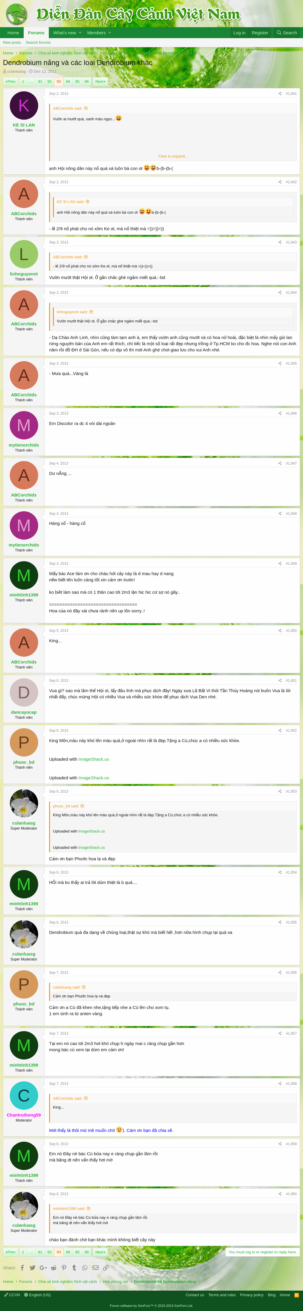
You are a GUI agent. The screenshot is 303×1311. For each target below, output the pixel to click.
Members (96, 32)
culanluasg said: (66, 987)
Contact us (195, 1295)
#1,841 (291, 94)
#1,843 (291, 242)
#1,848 (291, 514)
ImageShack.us (93, 759)
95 (77, 81)
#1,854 (291, 872)
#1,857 (291, 1033)
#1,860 (291, 1194)
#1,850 (291, 631)
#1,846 (291, 413)
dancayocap (24, 712)
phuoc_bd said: (66, 806)
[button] (80, 32)
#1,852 (291, 730)
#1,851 (291, 681)
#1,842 (291, 182)
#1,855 (291, 922)
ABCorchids (24, 213)
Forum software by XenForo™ (151, 1305)
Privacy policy (251, 1295)
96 (87, 81)
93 (59, 81)
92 (49, 81)
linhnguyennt (24, 273)
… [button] (31, 81)
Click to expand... (173, 156)
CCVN (12, 1295)
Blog (271, 1295)
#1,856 (291, 973)
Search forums (38, 42)
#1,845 (291, 363)
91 (40, 81)
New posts (12, 42)
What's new (64, 32)
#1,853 (291, 791)
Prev (11, 81)
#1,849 (291, 564)
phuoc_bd (24, 762)
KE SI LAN (24, 124)
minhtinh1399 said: (69, 1208)
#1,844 (291, 293)
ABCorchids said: (68, 108)
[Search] (286, 32)
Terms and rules (222, 1295)
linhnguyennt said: (72, 312)
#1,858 (291, 1084)
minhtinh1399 (23, 594)
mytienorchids (24, 444)
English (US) (37, 1295)
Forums (36, 32)
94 (68, 81)
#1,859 (291, 1144)
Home (13, 32)
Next (99, 81)
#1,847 (291, 463)
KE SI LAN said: (70, 201)
